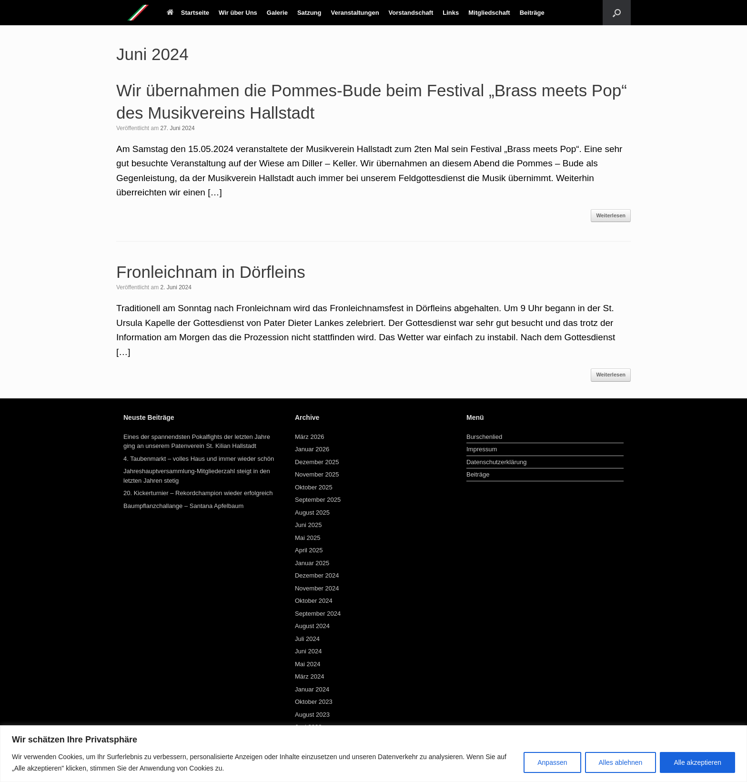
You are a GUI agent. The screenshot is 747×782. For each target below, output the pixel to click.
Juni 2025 (308, 524)
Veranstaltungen (355, 12)
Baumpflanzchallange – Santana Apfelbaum (183, 505)
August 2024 (312, 626)
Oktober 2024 (314, 600)
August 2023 (312, 714)
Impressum (481, 449)
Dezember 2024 (317, 575)
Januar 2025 (312, 563)
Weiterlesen (611, 215)
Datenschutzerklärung (496, 462)
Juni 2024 (308, 651)
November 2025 (317, 474)
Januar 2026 (312, 449)
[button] (617, 12)
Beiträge (532, 12)
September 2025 (318, 499)
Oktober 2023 (314, 701)
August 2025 (312, 512)
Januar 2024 (312, 689)
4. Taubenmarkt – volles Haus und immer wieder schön (198, 458)
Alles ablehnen (621, 762)
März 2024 (309, 676)
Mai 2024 (307, 664)
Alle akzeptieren (697, 762)
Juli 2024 (307, 638)
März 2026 (309, 436)
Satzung (309, 12)
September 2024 (318, 613)
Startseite (188, 12)
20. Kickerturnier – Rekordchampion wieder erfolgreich (198, 493)
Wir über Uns (238, 12)
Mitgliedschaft (489, 12)
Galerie (277, 12)
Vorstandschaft (411, 12)
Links (451, 12)
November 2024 (317, 588)
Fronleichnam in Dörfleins (210, 272)
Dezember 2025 (317, 462)
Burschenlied (484, 436)
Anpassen (552, 762)
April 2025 (309, 550)
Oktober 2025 (314, 487)
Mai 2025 (307, 537)
